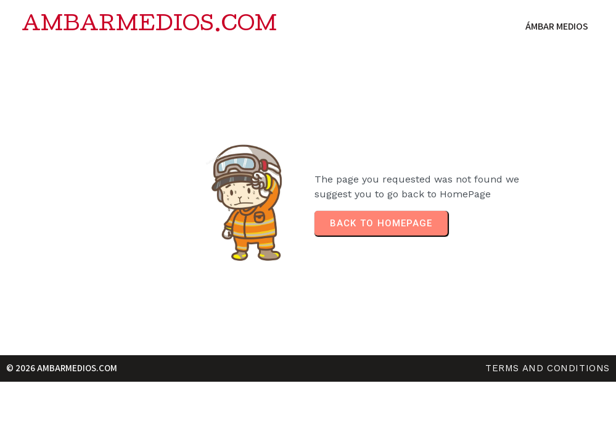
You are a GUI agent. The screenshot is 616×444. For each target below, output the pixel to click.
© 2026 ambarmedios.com (61, 368)
